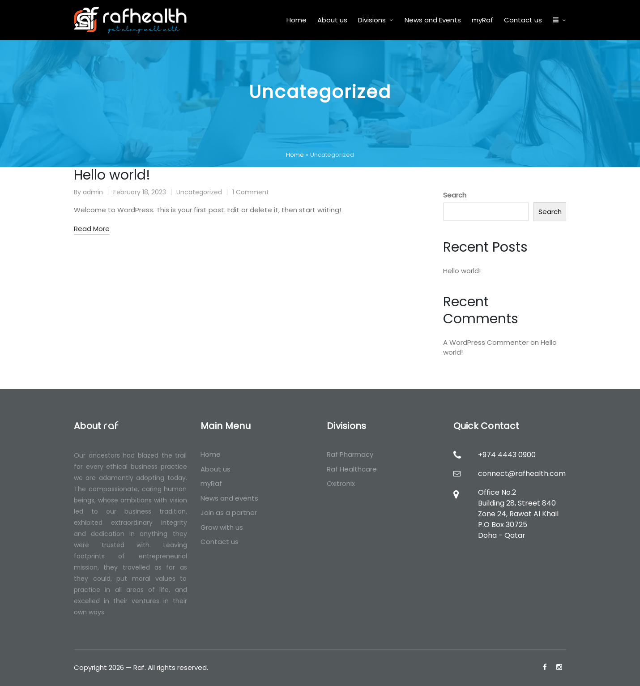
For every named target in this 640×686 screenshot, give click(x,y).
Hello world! (112, 175)
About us (215, 469)
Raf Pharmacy (350, 454)
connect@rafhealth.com (522, 473)
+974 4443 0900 (507, 455)
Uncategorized (199, 192)
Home (295, 154)
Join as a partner (229, 512)
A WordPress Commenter (486, 342)
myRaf (211, 483)
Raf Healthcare (352, 469)
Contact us (220, 541)
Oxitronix (341, 483)
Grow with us (222, 527)
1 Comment (250, 192)
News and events (229, 498)
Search (454, 195)
